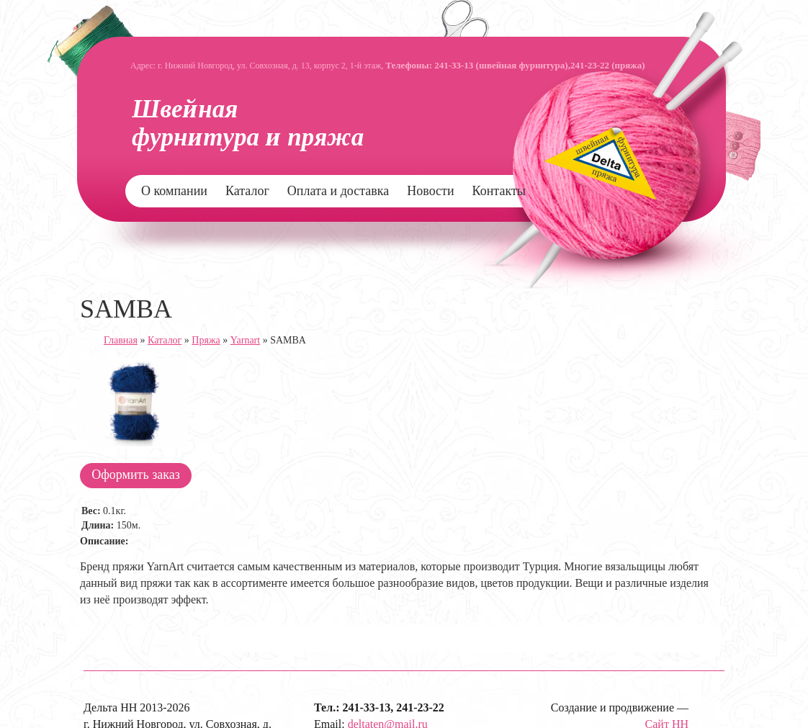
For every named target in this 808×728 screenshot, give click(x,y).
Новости (430, 191)
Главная (121, 340)
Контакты (499, 191)
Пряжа (206, 340)
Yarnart (245, 340)
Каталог (247, 191)
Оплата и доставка (338, 191)
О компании (174, 191)
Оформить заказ (135, 474)
